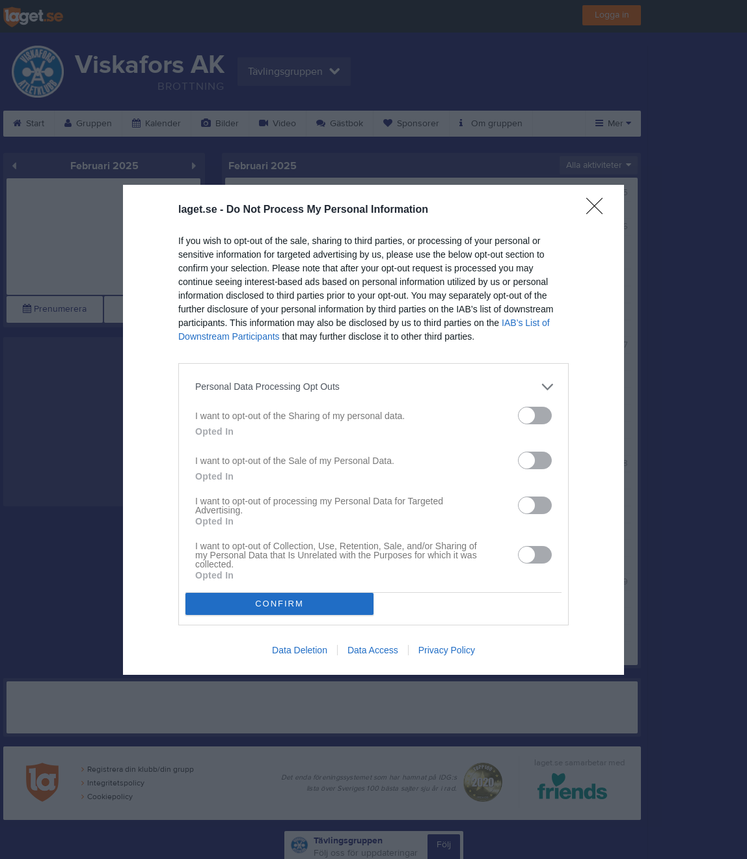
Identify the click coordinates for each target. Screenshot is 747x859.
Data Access (372, 650)
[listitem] (373, 387)
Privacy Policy (446, 650)
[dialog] (373, 430)
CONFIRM (279, 603)
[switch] (535, 415)
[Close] (598, 210)
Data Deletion (299, 650)
